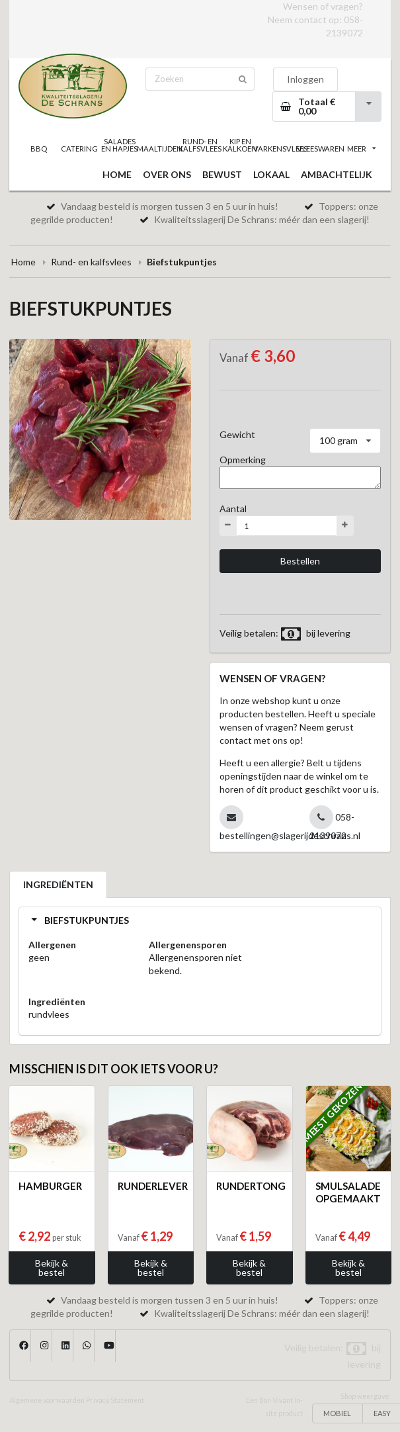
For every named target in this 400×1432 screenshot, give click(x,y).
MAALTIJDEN (160, 148)
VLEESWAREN (321, 148)
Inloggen (305, 79)
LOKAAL (271, 174)
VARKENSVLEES (280, 148)
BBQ (38, 148)
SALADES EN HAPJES (119, 145)
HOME (117, 174)
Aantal (233, 508)
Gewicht (237, 434)
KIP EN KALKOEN (240, 145)
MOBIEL (337, 1413)
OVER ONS (167, 174)
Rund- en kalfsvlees (91, 261)
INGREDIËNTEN (58, 884)
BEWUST (222, 174)
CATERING (79, 148)
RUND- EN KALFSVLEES (200, 145)
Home (23, 261)
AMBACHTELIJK (336, 174)
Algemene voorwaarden (47, 1400)
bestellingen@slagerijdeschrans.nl (290, 835)
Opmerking (243, 459)
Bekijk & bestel (51, 1267)
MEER (361, 148)
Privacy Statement (115, 1400)
